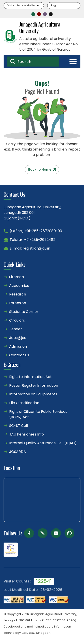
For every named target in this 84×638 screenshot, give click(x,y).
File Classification (24, 402)
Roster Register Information (33, 385)
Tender (15, 329)
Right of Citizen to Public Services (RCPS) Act (38, 414)
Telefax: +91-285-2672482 (32, 239)
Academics (19, 285)
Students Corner (23, 311)
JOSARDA (18, 451)
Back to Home (42, 169)
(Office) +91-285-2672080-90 (36, 230)
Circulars (17, 320)
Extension (17, 303)
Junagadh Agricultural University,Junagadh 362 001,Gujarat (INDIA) (32, 212)
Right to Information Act (30, 376)
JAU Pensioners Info (26, 434)
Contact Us (19, 355)
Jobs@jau (17, 337)
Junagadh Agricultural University (53, 614)
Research (17, 294)
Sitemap (16, 276)
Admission (18, 346)
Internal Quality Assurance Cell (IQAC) (43, 443)
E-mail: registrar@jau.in (30, 248)
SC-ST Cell (18, 425)
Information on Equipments (33, 394)
